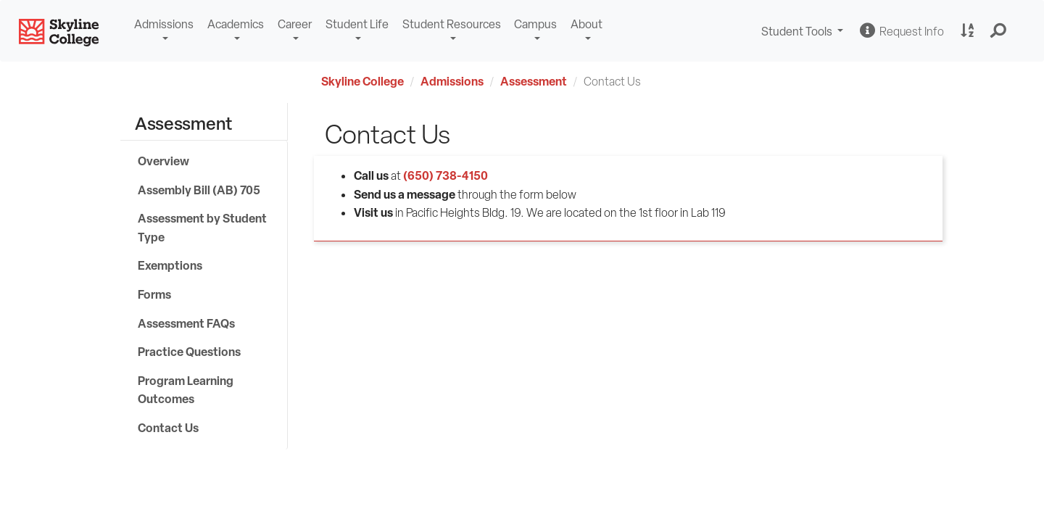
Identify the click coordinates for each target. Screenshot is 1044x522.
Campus (535, 24)
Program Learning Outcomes (185, 390)
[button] (998, 31)
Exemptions (170, 265)
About (586, 24)
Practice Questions (189, 352)
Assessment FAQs (186, 323)
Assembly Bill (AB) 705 (199, 190)
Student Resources (451, 24)
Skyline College (362, 81)
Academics (235, 24)
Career (295, 24)
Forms (154, 294)
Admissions (164, 24)
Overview (163, 161)
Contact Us (168, 428)
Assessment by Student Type (202, 227)
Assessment (533, 81)
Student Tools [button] (804, 33)
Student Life (357, 24)
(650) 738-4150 (445, 175)
